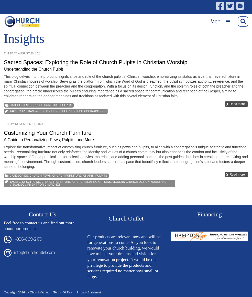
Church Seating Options (91, 181)
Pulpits (66, 105)
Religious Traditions (89, 111)
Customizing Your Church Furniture (47, 133)
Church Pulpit (60, 111)
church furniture (56, 181)
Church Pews (40, 175)
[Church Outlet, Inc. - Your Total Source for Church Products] (22, 21)
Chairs (88, 175)
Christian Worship (33, 111)
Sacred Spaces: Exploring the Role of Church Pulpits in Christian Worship (95, 62)
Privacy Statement (89, 292)
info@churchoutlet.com (34, 252)
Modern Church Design (131, 181)
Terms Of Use (62, 292)
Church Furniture (44, 105)
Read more (237, 104)
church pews (29, 181)
